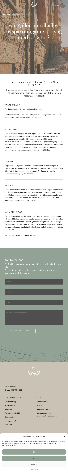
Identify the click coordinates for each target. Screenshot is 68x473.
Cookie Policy (34, 469)
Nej (34, 458)
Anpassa (34, 464)
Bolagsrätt (9, 409)
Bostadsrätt (9, 417)
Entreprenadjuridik (12, 413)
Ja (34, 452)
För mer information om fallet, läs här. (20, 235)
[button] (64, 437)
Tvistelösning (10, 402)
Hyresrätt (9, 425)
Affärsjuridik (10, 406)
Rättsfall (6, 15)
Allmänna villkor (43, 409)
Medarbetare (42, 402)
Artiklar (40, 406)
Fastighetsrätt (10, 421)
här (59, 443)
